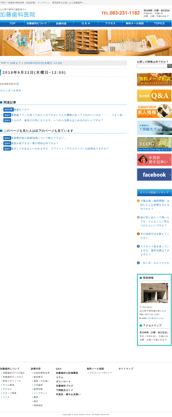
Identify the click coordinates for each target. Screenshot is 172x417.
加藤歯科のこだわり (13, 377)
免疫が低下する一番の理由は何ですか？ (31, 143)
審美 (36, 397)
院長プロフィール (12, 381)
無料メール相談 (95, 368)
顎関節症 (38, 405)
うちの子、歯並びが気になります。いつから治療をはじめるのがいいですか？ (53, 120)
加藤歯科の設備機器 (67, 373)
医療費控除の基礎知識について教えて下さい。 (35, 138)
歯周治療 (38, 389)
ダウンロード (63, 381)
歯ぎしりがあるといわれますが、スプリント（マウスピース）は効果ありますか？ (56, 149)
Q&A (59, 368)
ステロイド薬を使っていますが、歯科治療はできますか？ (155, 250)
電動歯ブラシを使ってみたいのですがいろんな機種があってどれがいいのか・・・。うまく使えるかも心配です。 (65, 115)
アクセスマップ (152, 325)
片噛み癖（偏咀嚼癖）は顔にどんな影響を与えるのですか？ (155, 204)
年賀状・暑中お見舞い (68, 394)
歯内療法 (38, 377)
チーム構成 (8, 385)
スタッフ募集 (10, 393)
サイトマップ (126, 368)
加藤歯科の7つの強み (14, 373)
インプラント (40, 393)
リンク (6, 397)
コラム (59, 377)
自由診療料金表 (42, 373)
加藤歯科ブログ (64, 385)
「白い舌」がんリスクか (155, 262)
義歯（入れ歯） (42, 381)
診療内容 (36, 368)
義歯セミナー (16, 110)
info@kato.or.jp (155, 318)
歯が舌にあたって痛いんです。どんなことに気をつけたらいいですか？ (155, 221)
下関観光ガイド (64, 390)
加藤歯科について (10, 368)
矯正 (36, 401)
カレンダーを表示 (10, 90)
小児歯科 (38, 385)
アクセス (7, 389)
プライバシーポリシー (100, 373)
